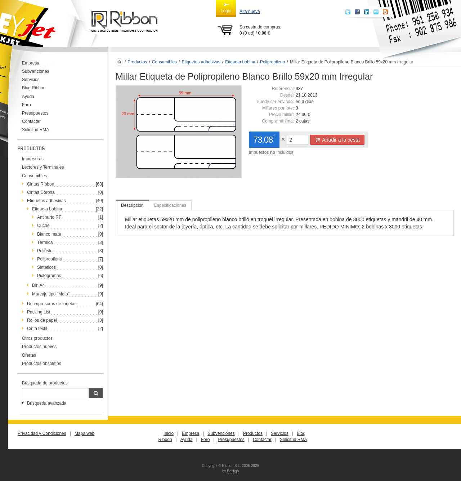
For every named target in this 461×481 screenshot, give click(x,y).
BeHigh (233, 471)
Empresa (30, 63)
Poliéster (45, 250)
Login (226, 7)
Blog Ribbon (33, 87)
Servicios (31, 79)
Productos (137, 61)
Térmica (45, 242)
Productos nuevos (39, 346)
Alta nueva (250, 11)
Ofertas (29, 355)
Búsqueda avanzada (46, 403)
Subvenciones (35, 71)
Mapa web (84, 433)
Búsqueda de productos (45, 383)
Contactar (31, 121)
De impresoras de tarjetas (51, 303)
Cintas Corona (41, 192)
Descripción (132, 205)
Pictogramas (49, 275)
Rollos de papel (42, 320)
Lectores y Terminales (43, 167)
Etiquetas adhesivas (46, 200)
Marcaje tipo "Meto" (51, 294)
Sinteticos (46, 267)
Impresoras (33, 158)
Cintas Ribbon (40, 184)
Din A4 (38, 285)
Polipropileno (49, 259)
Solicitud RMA (35, 129)
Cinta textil (37, 328)
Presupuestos (35, 113)
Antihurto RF (49, 217)
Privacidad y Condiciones (42, 433)
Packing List (38, 312)
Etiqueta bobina (47, 208)
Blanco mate (49, 234)
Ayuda (28, 96)
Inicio (169, 433)
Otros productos (37, 338)
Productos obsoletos (41, 363)
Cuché (43, 225)
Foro (26, 104)
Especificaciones (170, 205)
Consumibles (34, 175)
